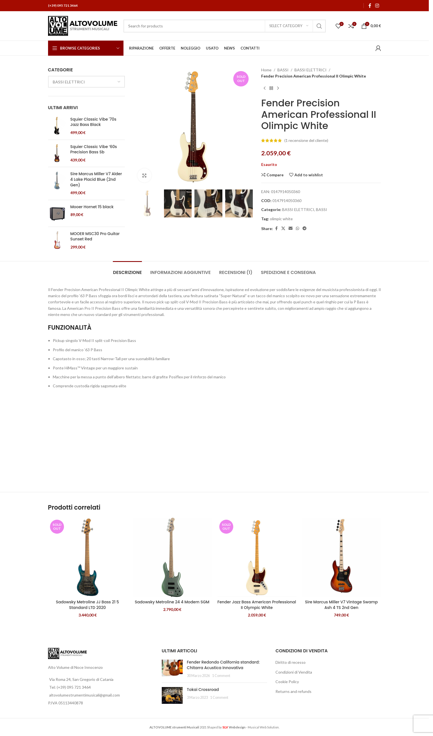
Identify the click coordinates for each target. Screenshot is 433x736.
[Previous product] (264, 88)
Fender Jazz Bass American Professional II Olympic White (256, 604)
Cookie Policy (287, 681)
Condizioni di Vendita (293, 672)
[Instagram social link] (377, 5)
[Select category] (289, 26)
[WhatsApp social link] (297, 228)
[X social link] (283, 228)
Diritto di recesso (290, 662)
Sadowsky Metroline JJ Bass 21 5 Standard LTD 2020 (87, 604)
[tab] (127, 269)
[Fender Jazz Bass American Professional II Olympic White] (256, 557)
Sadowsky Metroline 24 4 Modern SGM (172, 602)
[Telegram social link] (304, 228)
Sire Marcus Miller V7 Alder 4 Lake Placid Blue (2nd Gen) (96, 179)
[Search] (224, 26)
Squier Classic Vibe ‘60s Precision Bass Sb (93, 149)
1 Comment (221, 676)
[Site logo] (83, 25)
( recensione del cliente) (306, 140)
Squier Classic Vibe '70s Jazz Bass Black (93, 122)
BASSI (283, 69)
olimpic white (281, 218)
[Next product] (278, 88)
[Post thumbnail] (172, 669)
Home (266, 69)
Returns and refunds (293, 691)
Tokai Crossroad (203, 689)
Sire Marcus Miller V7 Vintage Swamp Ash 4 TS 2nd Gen (341, 604)
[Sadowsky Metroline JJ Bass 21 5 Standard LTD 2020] (87, 557)
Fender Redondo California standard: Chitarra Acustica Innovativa (223, 665)
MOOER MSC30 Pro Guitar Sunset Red (95, 236)
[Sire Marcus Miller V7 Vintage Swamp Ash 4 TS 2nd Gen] (341, 557)
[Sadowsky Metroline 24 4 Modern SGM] (172, 557)
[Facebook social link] (370, 5)
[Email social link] (290, 228)
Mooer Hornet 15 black (92, 207)
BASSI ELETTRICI (310, 69)
